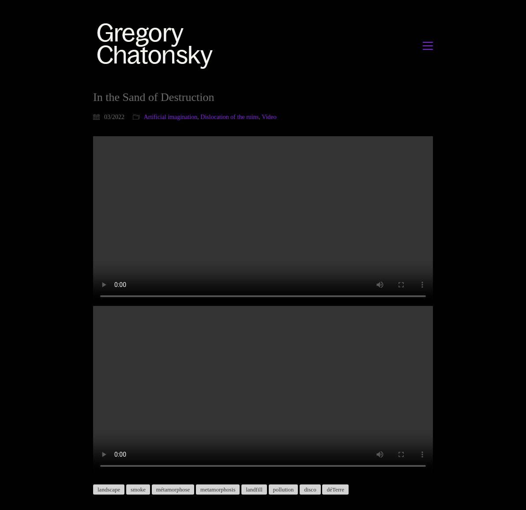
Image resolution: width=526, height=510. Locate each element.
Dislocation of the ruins (229, 117)
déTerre (335, 489)
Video (269, 117)
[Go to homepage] (157, 45)
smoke (138, 489)
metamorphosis (217, 489)
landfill (254, 489)
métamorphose (173, 489)
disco (310, 489)
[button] (428, 46)
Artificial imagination (171, 117)
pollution (283, 489)
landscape (109, 489)
